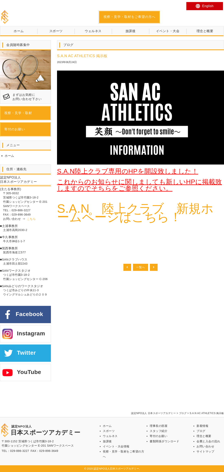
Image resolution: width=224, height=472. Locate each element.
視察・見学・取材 (18, 113)
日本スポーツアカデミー (45, 17)
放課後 (130, 31)
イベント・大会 (168, 31)
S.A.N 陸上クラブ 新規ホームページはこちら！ (135, 213)
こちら (31, 218)
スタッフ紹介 (158, 431)
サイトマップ (205, 451)
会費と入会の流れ (208, 441)
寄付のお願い (14, 129)
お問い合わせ (205, 446)
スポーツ (56, 31)
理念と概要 (205, 31)
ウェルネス (93, 31)
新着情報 (202, 425)
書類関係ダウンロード (164, 441)
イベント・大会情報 (116, 446)
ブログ (201, 431)
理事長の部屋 (158, 425)
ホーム (19, 31)
